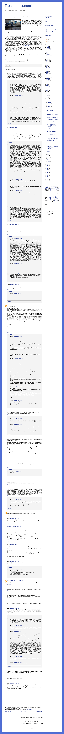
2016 (47, 169)
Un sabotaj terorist (50, 110)
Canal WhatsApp (49, 16)
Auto (47, 66)
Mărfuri (47, 64)
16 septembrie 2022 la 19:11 (14, 587)
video (47, 58)
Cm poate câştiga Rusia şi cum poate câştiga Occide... (53, 147)
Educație (47, 90)
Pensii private (48, 77)
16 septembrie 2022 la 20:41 (14, 602)
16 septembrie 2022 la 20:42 (14, 608)
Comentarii (48, 41)
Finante (49, 189)
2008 (47, 180)
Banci (47, 52)
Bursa (47, 53)
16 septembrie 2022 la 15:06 (16, 526)
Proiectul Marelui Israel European (52, 119)
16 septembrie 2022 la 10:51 (14, 410)
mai (48, 155)
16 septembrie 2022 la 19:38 (18, 95)
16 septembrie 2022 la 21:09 (21, 273)
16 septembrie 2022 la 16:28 (17, 293)
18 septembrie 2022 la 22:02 (17, 662)
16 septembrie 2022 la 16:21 (14, 561)
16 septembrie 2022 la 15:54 (14, 544)
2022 (47, 101)
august (48, 151)
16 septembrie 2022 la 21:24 (14, 677)
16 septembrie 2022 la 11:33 (14, 478)
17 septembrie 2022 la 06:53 (14, 683)
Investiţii (47, 54)
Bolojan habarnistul (49, 31)
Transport (48, 73)
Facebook (47, 20)
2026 (47, 95)
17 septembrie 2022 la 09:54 (17, 618)
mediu (47, 91)
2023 (47, 99)
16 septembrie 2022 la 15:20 (17, 144)
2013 (47, 173)
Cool (47, 84)
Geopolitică (48, 48)
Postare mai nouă (8, 711)
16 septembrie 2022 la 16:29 (18, 580)
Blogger (33, 728)
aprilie (48, 157)
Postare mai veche (39, 711)
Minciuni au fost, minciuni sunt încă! (52, 113)
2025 (47, 97)
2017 (47, 168)
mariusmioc (9, 526)
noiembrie (49, 103)
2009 (47, 179)
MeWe (47, 21)
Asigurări (46, 187)
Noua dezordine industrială (51, 131)
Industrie (47, 61)
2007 (47, 182)
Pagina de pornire (23, 711)
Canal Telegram (48, 17)
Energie (47, 59)
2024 (47, 98)
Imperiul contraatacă (50, 107)
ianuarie (48, 161)
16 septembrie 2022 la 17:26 (17, 179)
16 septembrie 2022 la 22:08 (17, 190)
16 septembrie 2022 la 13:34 (14, 518)
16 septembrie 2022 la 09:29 (14, 127)
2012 (47, 175)
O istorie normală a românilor (52, 124)
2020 (47, 164)
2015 (47, 171)
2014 (47, 172)
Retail (47, 65)
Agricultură (48, 67)
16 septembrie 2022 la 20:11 (17, 263)
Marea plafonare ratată (51, 140)
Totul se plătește (48, 35)
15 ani (48, 135)
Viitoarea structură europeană (52, 109)
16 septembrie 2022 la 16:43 (17, 336)
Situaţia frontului (49, 111)
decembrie (49, 102)
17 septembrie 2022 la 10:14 (17, 400)
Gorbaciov (49, 148)
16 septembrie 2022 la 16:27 (17, 238)
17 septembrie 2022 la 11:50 (17, 206)
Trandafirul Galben (13, 273)
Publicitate (48, 79)
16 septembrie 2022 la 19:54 (18, 358)
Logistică (47, 89)
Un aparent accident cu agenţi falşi (52, 114)
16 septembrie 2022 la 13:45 (17, 471)
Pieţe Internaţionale (49, 49)
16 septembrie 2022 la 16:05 (17, 418)
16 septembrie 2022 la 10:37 (14, 284)
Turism (47, 78)
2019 (47, 165)
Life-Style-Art (48, 86)
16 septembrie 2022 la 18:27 (17, 569)
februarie (48, 159)
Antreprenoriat (48, 83)
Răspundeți (9, 123)
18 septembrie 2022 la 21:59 (17, 656)
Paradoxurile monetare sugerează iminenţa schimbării (52, 121)
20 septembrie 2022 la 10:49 (17, 499)
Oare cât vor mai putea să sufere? (52, 130)
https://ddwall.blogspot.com (49, 25)
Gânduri (47, 47)
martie (48, 158)
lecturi (47, 68)
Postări (47, 39)
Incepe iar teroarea (49, 34)
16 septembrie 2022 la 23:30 (17, 386)
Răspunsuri (10, 81)
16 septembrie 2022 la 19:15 (17, 424)
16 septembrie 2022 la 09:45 (14, 224)
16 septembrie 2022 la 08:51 (14, 72)
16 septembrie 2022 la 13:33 (14, 512)
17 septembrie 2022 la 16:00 (17, 631)
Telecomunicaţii (48, 74)
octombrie (49, 105)
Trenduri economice (20, 6)
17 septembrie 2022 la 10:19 (17, 625)
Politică (47, 46)
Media (47, 71)
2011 (47, 176)
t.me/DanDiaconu (29, 709)
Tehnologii (48, 72)
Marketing (47, 80)
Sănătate (47, 60)
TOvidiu (8, 512)
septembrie (49, 106)
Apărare (57, 186)
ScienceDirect (27, 45)
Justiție (47, 85)
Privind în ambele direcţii (51, 134)
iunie (48, 154)
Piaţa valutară (48, 55)
